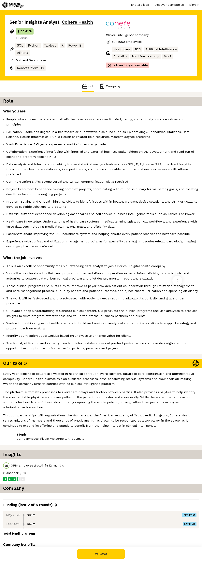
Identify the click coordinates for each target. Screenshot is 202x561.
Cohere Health (77, 22)
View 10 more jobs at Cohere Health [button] (64, 530)
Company (109, 86)
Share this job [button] (20, 530)
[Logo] (13, 5)
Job (88, 86)
